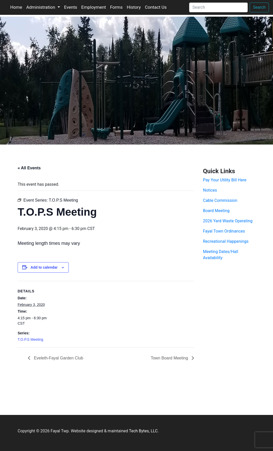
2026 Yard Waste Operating (228, 220)
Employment (93, 7)
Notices (210, 190)
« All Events (29, 168)
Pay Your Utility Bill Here (224, 180)
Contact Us (156, 7)
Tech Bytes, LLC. (143, 430)
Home (16, 7)
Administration (41, 7)
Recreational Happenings (225, 241)
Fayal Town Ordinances (224, 231)
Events (70, 7)
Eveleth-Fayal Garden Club (58, 358)
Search (259, 7)
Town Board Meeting (170, 358)
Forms (116, 7)
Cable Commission (220, 200)
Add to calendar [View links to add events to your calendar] (44, 267)
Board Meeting (216, 210)
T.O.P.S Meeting (30, 339)
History (134, 7)
